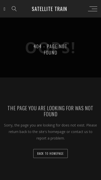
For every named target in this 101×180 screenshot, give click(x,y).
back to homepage (50, 154)
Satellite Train (49, 8)
